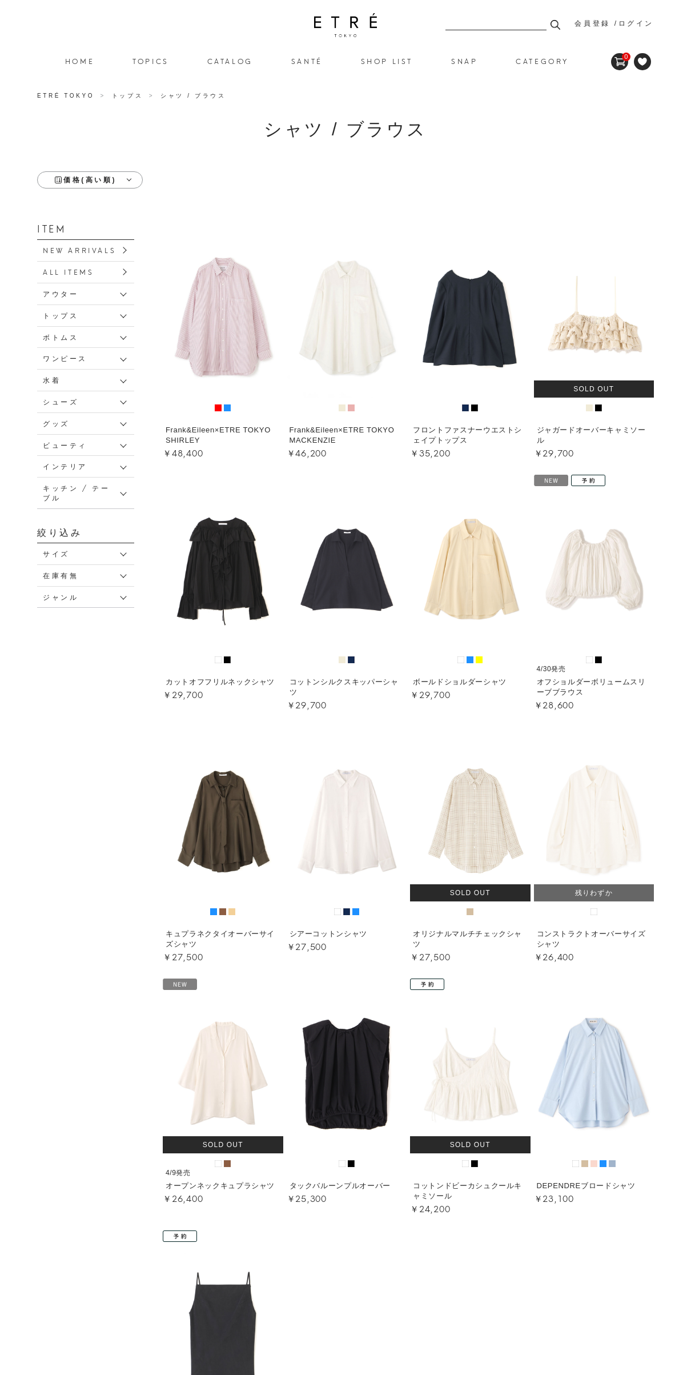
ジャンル (60, 596)
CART (619, 57)
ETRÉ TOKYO (67, 96)
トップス (60, 315)
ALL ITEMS (68, 271)
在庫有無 (60, 575)
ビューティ (65, 444)
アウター (60, 293)
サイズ (56, 553)
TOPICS (150, 60)
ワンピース (65, 357)
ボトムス (60, 336)
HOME (79, 60)
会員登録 (592, 23)
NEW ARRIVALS (79, 249)
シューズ (60, 401)
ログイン (636, 23)
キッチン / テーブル (76, 492)
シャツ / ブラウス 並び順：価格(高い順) (345, 25)
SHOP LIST (387, 60)
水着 (52, 379)
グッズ (56, 423)
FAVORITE (642, 61)
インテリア (65, 465)
